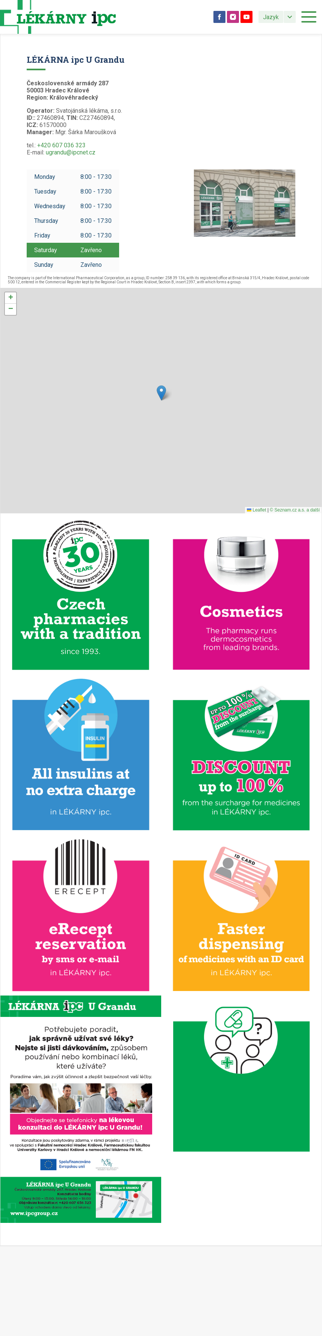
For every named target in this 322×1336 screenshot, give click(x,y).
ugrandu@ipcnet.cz (70, 152)
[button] (161, 393)
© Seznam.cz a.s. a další (295, 510)
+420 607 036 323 (61, 145)
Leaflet (256, 510)
